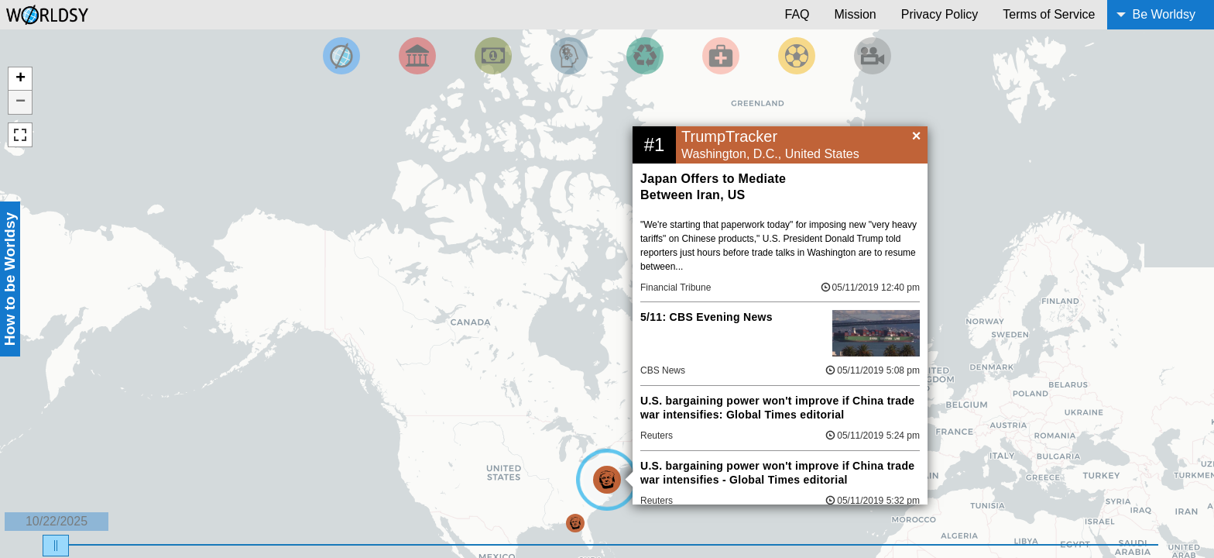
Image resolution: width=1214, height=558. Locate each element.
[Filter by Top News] (341, 55)
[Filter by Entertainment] (872, 55)
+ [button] (20, 79)
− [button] (20, 102)
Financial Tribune (675, 287)
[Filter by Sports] (796, 55)
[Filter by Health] (720, 55)
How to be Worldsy (10, 279)
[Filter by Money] (493, 55)
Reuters (656, 435)
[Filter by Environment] (645, 55)
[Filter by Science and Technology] (569, 55)
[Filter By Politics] (417, 55)
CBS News (662, 370)
